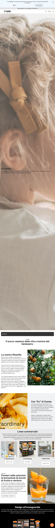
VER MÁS (27, 462)
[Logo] (7, 11)
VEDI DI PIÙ (9, 462)
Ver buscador (46, 11)
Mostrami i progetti (8, 496)
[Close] (52, 2)
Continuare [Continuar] (39, 5)
